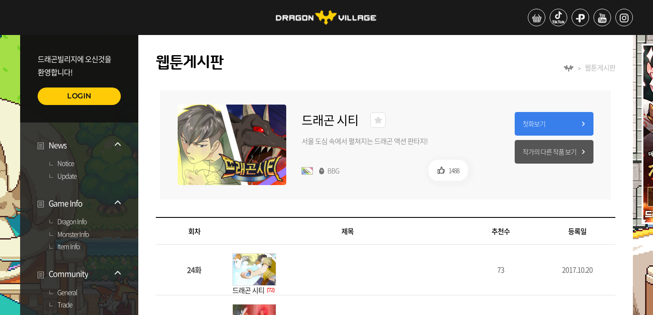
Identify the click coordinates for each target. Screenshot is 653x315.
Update (67, 176)
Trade (64, 305)
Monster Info (73, 234)
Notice (65, 163)
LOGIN (79, 96)
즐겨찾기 (378, 120)
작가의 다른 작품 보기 (549, 152)
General (67, 292)
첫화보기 (534, 124)
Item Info (68, 246)
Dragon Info (72, 221)
